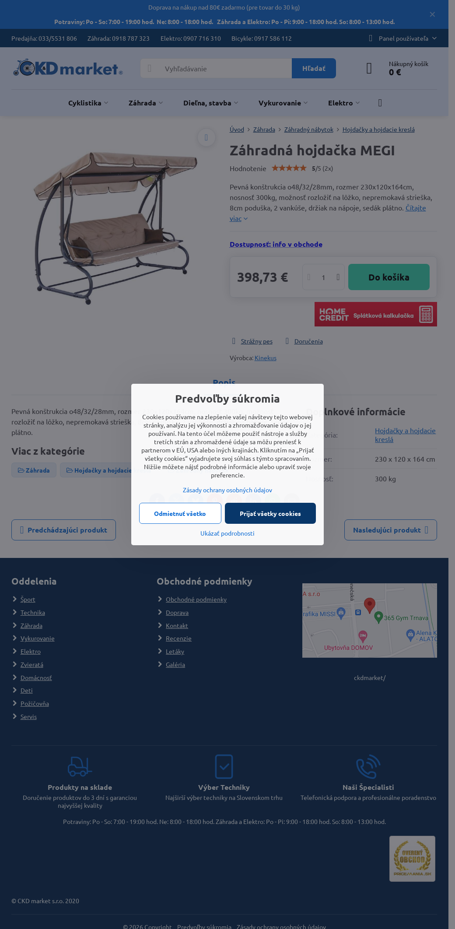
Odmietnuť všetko (180, 513)
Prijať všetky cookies (270, 513)
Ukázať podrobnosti (227, 533)
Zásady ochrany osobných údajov (227, 490)
